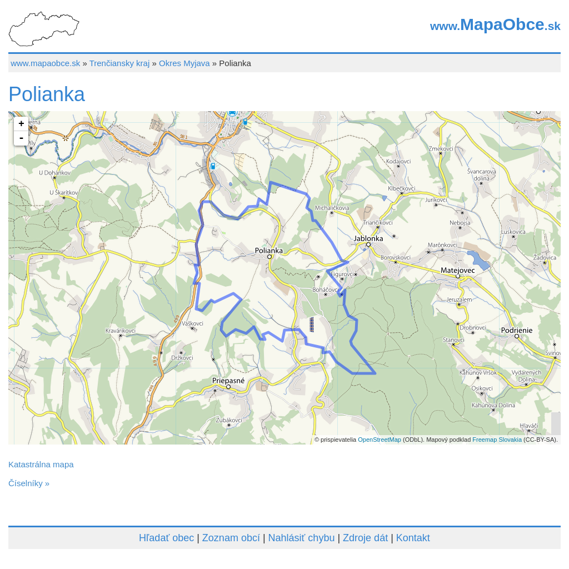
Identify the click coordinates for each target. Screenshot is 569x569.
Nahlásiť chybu (301, 537)
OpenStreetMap (379, 439)
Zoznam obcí (231, 537)
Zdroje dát (365, 537)
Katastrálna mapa (41, 464)
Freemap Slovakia (497, 439)
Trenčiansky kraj (119, 63)
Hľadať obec (166, 537)
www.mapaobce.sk (45, 63)
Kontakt (413, 537)
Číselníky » (28, 483)
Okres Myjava (184, 63)
